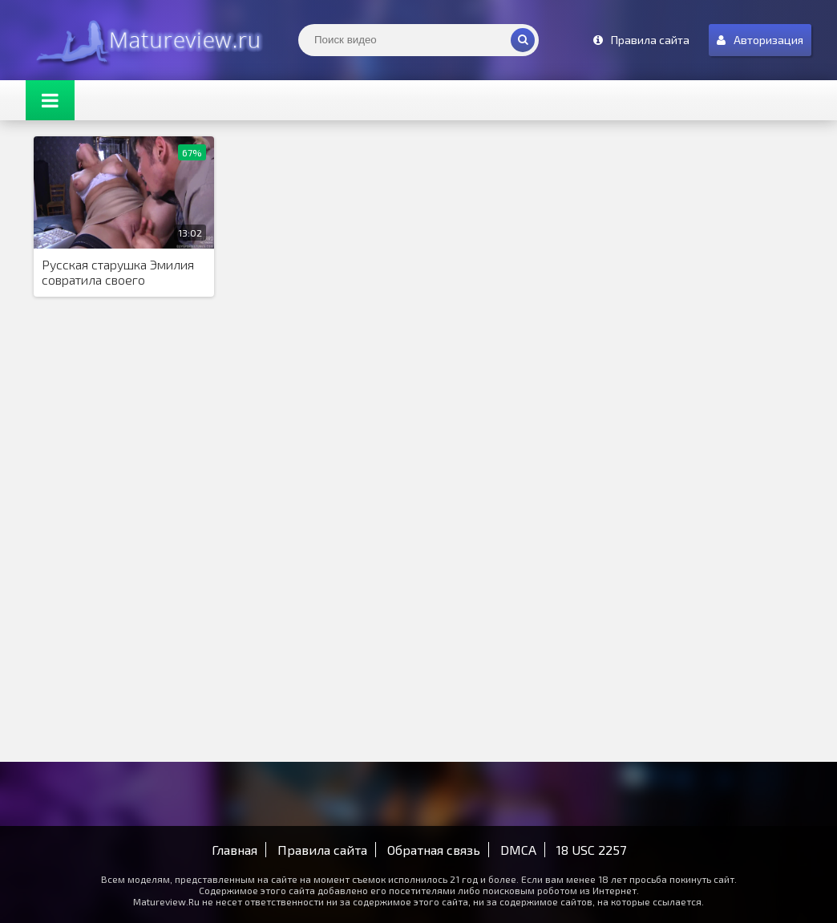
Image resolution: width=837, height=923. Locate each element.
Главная (234, 849)
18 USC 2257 (591, 849)
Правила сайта (322, 849)
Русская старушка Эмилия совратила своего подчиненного (118, 273)
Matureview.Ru (146, 40)
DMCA (518, 849)
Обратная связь (433, 849)
